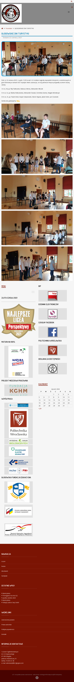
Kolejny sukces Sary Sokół (11, 602)
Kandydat (4, 576)
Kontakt (3, 634)
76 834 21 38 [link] (10, 661)
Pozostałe (9, 28)
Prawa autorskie (6, 625)
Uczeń (3, 561)
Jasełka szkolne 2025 (9, 598)
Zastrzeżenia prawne (7, 620)
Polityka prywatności (7, 629)
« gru (40, 408)
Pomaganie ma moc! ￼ (10, 595)
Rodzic (3, 566)
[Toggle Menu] (33, 292)
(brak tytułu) (6, 593)
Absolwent (4, 571)
